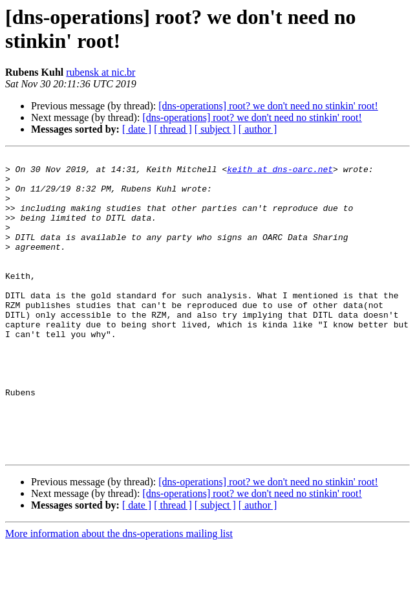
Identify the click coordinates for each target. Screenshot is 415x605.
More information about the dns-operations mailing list (119, 593)
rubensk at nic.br (100, 72)
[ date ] (136, 129)
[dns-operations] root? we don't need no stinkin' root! (268, 105)
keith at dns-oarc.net (280, 173)
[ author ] (258, 129)
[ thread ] (173, 129)
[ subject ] (215, 129)
